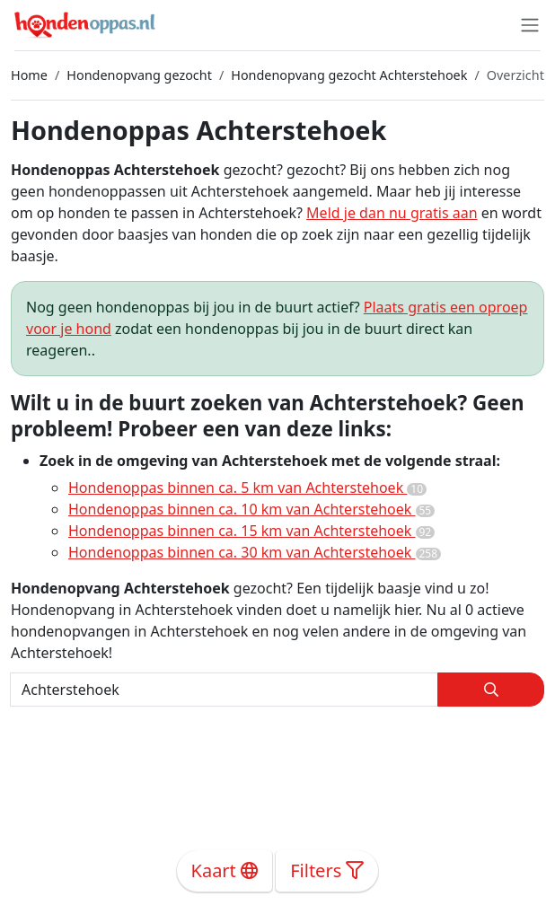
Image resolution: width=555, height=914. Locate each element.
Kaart (225, 870)
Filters (327, 870)
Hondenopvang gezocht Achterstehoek (349, 74)
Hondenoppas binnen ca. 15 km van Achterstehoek (251, 530)
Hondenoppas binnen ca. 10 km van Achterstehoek (251, 509)
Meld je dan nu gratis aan (391, 213)
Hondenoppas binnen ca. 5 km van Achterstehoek (247, 487)
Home (29, 74)
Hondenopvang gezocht (139, 74)
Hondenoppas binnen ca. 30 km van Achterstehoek (254, 552)
